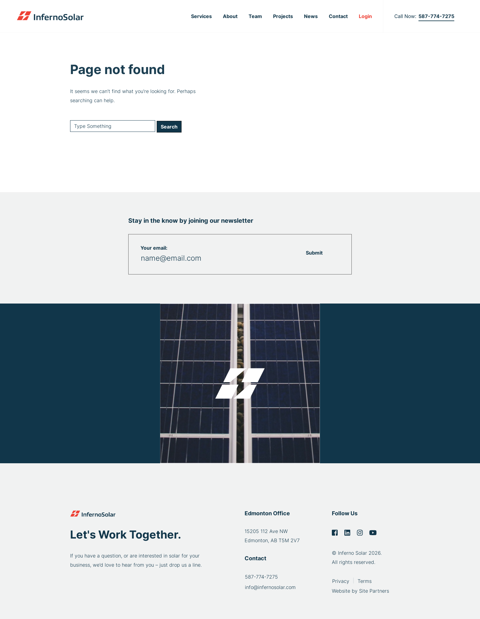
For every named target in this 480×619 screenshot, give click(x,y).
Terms (365, 580)
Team (255, 16)
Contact (338, 16)
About (230, 16)
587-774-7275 (436, 16)
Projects (283, 16)
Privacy (340, 580)
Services (201, 16)
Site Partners (374, 590)
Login (365, 16)
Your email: (154, 248)
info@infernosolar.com (270, 587)
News (311, 16)
